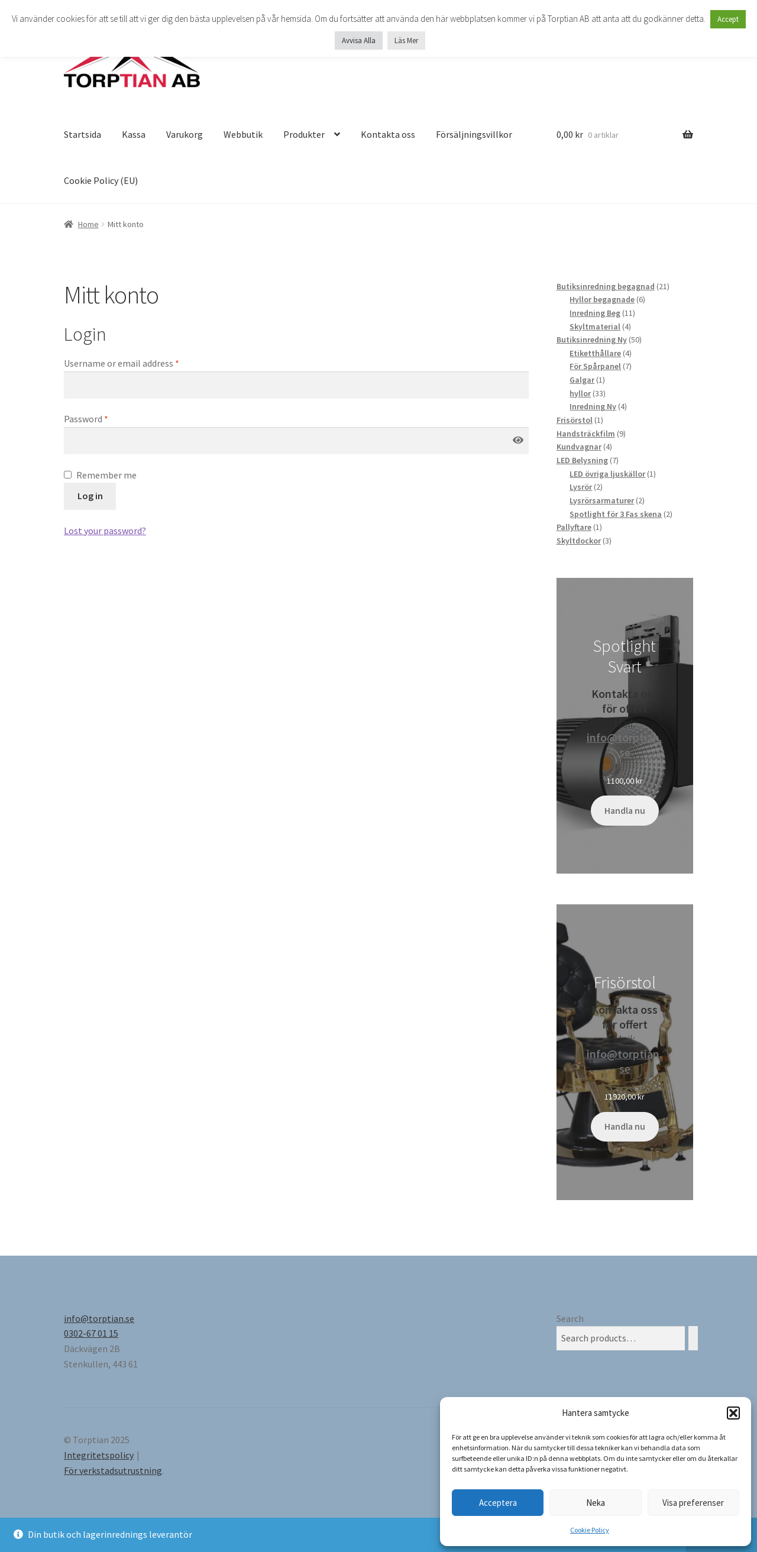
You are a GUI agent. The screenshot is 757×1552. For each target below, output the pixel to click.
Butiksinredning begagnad (606, 286)
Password (86, 419)
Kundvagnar (579, 446)
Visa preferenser (693, 1502)
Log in (90, 496)
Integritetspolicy (99, 1455)
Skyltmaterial (595, 326)
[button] (733, 1413)
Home (88, 224)
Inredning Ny (593, 406)
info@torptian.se (624, 744)
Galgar (582, 379)
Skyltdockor (579, 540)
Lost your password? (105, 530)
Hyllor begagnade (602, 299)
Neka (595, 1502)
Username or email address (121, 363)
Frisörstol (575, 420)
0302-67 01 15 (91, 1333)
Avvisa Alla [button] (359, 40)
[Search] (693, 1338)
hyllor (580, 393)
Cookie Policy (589, 1529)
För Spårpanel (595, 366)
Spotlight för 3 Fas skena (616, 514)
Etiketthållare (595, 353)
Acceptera (498, 1502)
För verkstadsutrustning (113, 1470)
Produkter (304, 134)
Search (570, 1318)
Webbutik (243, 134)
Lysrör (581, 486)
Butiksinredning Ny (592, 339)
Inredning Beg (595, 313)
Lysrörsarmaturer (602, 500)
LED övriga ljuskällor (607, 473)
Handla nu (624, 810)
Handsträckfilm (586, 433)
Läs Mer (406, 40)
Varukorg (184, 134)
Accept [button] (728, 19)
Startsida (82, 134)
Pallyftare (574, 527)
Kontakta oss (388, 134)
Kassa (133, 134)
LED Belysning (582, 460)
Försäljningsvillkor (474, 134)
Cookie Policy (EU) (101, 180)
